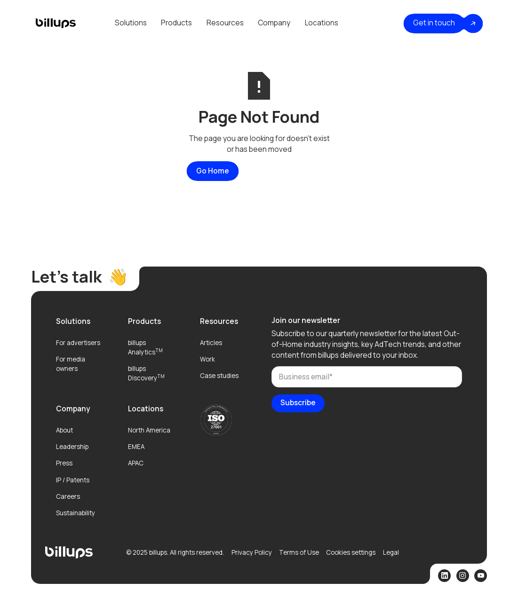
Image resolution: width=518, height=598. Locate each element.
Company (274, 23)
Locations (321, 23)
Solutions (131, 23)
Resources (225, 23)
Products (176, 23)
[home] (55, 23)
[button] (130, 23)
